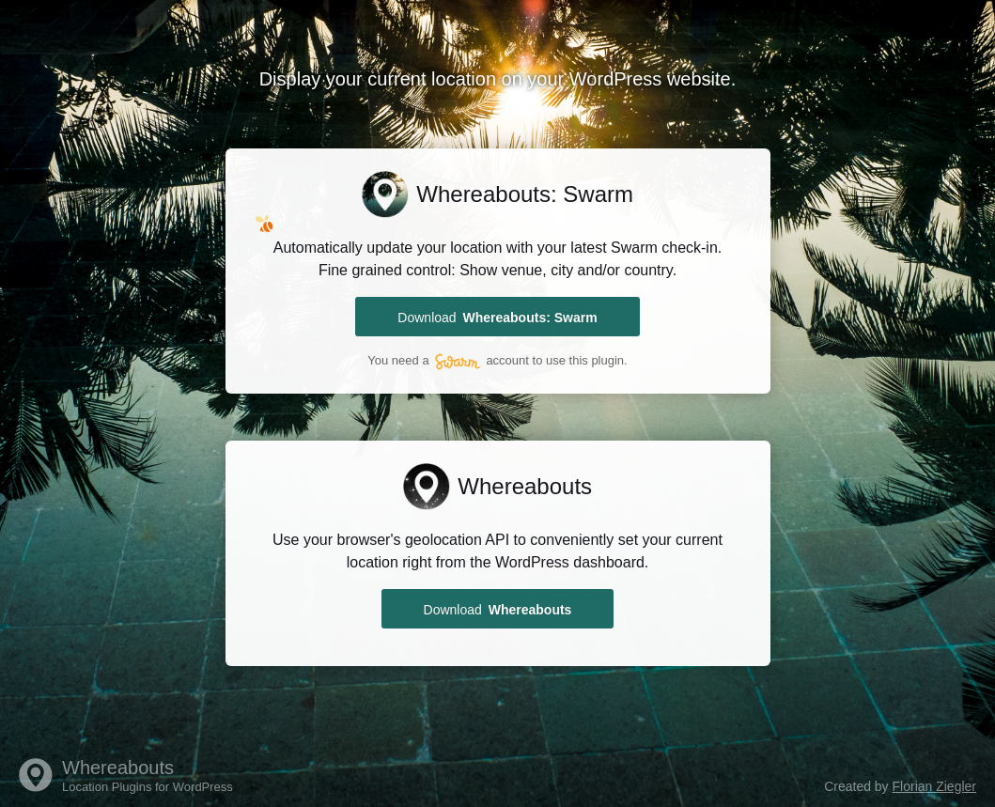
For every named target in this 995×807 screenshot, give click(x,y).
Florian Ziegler (934, 786)
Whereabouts (525, 485)
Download (497, 317)
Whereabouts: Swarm (524, 194)
